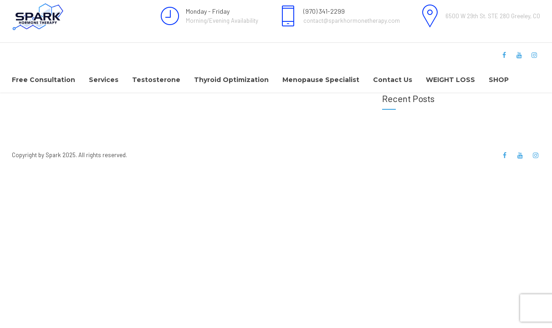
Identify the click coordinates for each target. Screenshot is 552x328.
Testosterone (156, 80)
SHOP (499, 80)
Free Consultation (43, 80)
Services (103, 80)
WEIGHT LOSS (450, 80)
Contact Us (392, 80)
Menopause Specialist (320, 80)
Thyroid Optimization (231, 80)
